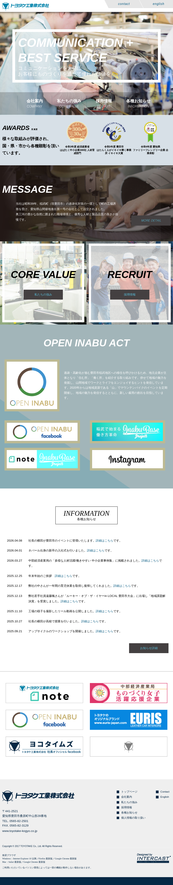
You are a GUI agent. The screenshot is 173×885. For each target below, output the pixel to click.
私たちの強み (43, 294)
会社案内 (126, 796)
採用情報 (130, 294)
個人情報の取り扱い (133, 817)
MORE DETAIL (151, 220)
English (164, 796)
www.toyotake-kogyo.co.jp (19, 831)
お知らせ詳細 (149, 648)
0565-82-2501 (18, 821)
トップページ (129, 791)
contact (124, 4)
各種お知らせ (129, 812)
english (158, 4)
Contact (164, 791)
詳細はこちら (104, 540)
